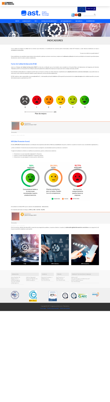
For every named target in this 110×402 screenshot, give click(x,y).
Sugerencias (90, 21)
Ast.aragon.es (13, 135)
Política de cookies (65, 308)
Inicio (17, 21)
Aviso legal (43, 308)
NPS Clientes (55, 263)
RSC (36, 21)
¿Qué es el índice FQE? (20, 135)
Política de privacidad (53, 308)
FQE (25, 263)
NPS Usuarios (85, 263)
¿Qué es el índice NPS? (20, 225)
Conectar (90, 8)
